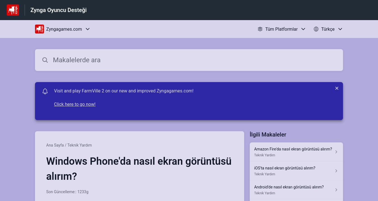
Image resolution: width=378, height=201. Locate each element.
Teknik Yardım (79, 145)
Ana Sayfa (55, 145)
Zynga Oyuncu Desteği (59, 10)
